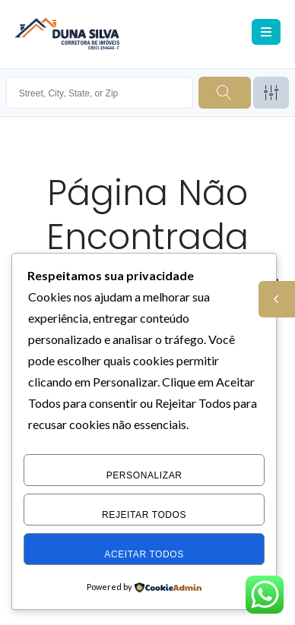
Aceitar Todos (144, 554)
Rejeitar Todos (144, 515)
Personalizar (144, 475)
